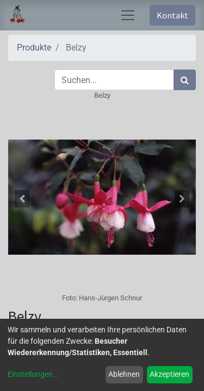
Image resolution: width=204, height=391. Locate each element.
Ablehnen (124, 374)
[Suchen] (185, 80)
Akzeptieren (169, 374)
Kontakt (172, 15)
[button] (22, 199)
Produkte (34, 47)
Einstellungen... (33, 374)
